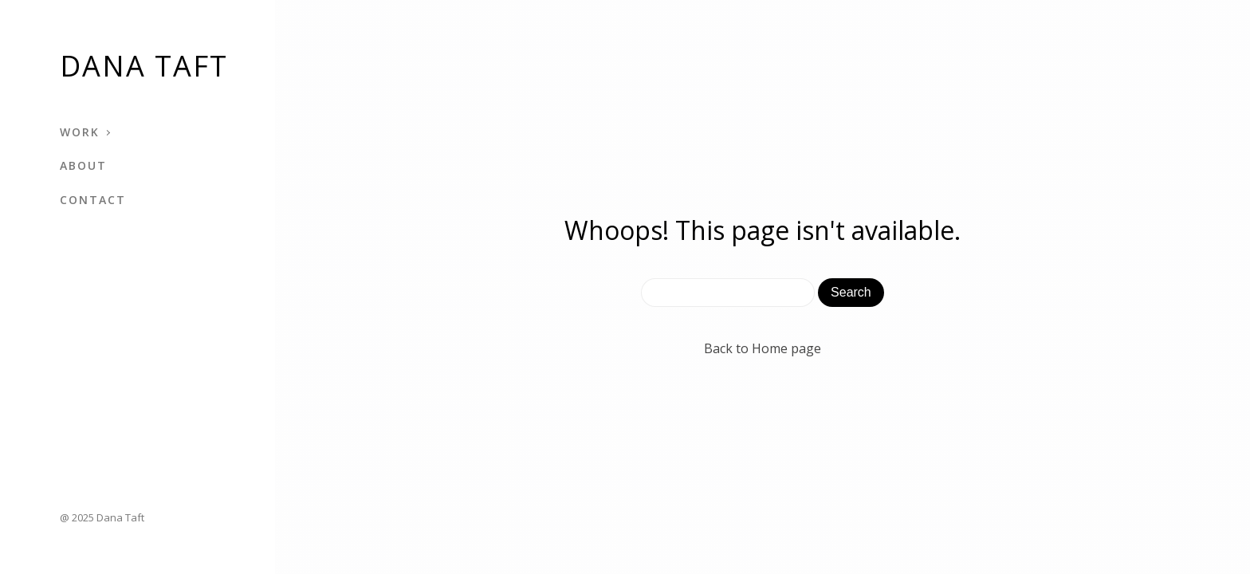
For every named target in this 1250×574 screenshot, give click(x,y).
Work (80, 132)
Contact (93, 199)
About (83, 165)
